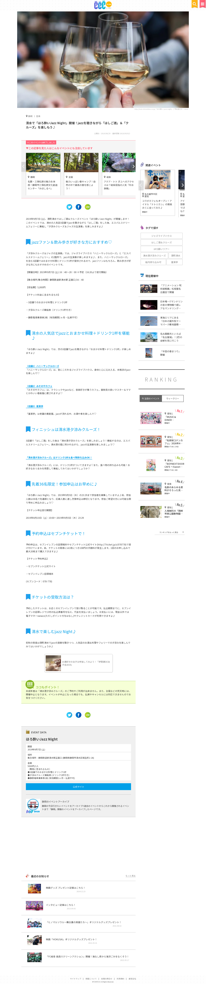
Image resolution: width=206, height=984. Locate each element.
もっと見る (131, 875)
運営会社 (132, 978)
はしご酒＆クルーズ (161, 242)
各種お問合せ (106, 978)
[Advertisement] (78, 846)
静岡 (30, 116)
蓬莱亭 (174, 262)
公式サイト (78, 786)
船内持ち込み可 (153, 262)
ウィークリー (172, 398)
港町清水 (175, 255)
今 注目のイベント (150, 398)
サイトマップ (75, 978)
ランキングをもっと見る (168, 532)
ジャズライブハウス (161, 235)
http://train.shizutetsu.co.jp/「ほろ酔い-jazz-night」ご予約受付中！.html (161, 109)
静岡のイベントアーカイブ (55, 801)
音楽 (38, 116)
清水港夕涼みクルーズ (154, 255)
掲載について (91, 978)
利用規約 (120, 978)
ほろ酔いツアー (162, 249)
